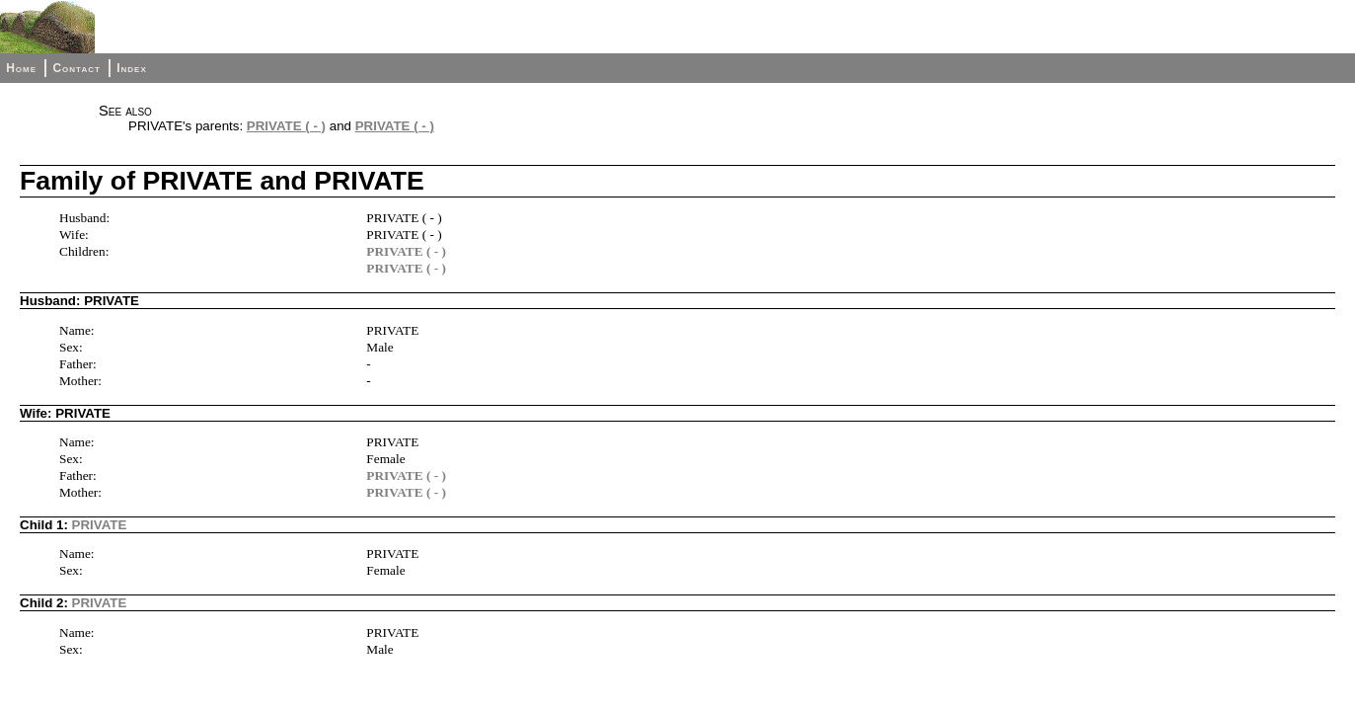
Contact (76, 68)
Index (131, 68)
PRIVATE (99, 524)
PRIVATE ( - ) (286, 125)
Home (21, 68)
